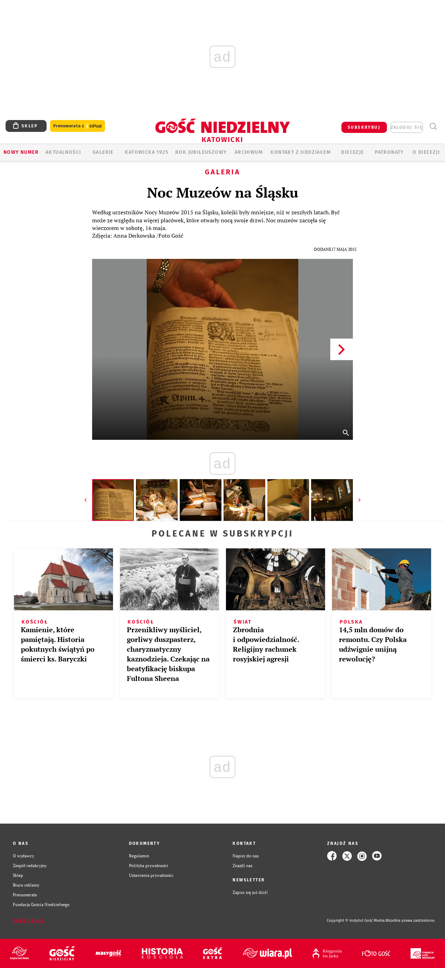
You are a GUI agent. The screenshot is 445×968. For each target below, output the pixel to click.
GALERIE (103, 152)
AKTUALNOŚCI (63, 152)
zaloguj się (407, 127)
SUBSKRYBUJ (364, 127)
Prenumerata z (77, 126)
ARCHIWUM (249, 152)
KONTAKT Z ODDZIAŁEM (300, 152)
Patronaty (389, 152)
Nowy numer (21, 152)
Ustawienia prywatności (151, 875)
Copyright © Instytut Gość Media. (356, 920)
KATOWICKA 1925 (146, 152)
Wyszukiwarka (433, 126)
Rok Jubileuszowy (201, 152)
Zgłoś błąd (29, 920)
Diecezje (352, 152)
